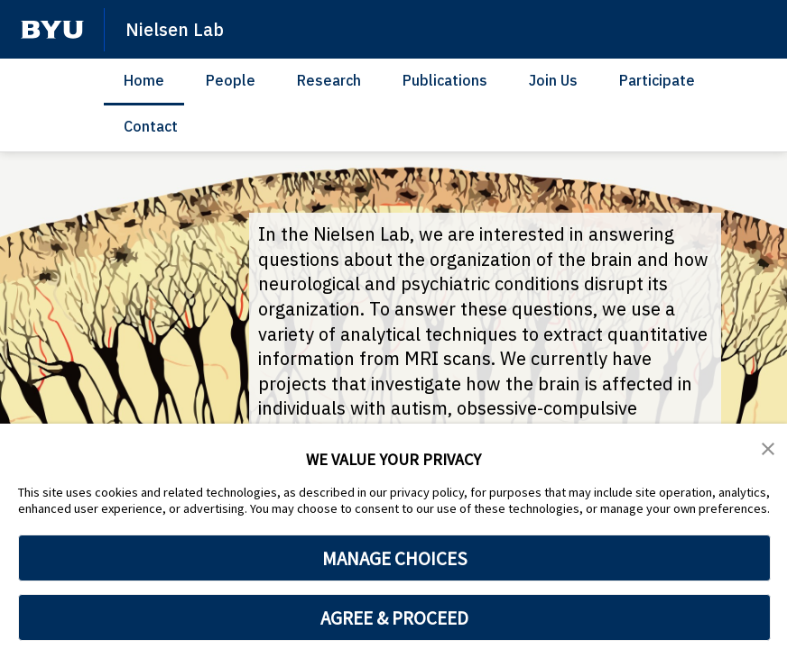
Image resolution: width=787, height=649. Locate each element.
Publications (445, 80)
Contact (151, 126)
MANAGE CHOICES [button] (394, 558)
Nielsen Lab (177, 28)
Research (329, 80)
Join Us (553, 80)
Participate (657, 80)
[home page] (52, 30)
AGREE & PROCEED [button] (395, 617)
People (230, 80)
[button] (769, 450)
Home (144, 80)
